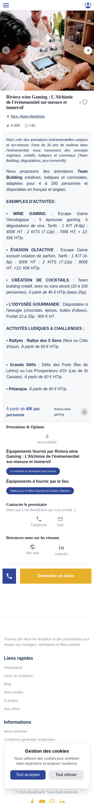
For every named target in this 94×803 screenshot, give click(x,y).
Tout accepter (28, 775)
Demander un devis (55, 576)
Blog (7, 684)
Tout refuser (66, 775)
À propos (11, 701)
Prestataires (13, 668)
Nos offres (12, 709)
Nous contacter (16, 731)
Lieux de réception (18, 676)
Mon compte (13, 692)
